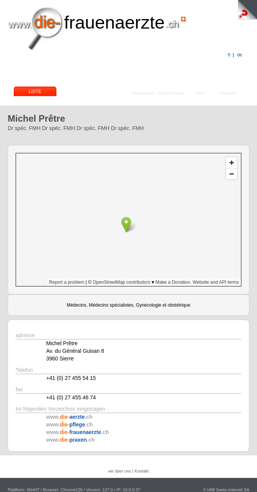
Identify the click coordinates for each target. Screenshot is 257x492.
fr (229, 55)
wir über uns (119, 471)
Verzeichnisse (171, 93)
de (239, 55)
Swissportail (143, 93)
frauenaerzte (114, 22)
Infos (199, 93)
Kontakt (228, 93)
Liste (35, 91)
